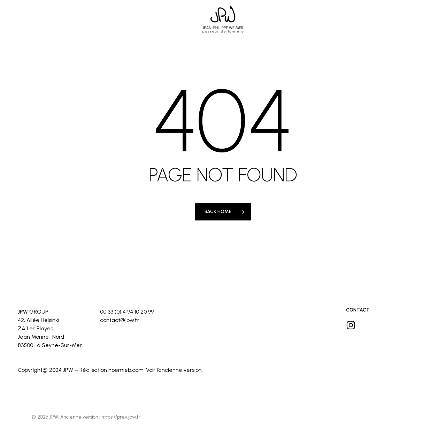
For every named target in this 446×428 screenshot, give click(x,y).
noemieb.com (126, 370)
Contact (358, 310)
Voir (150, 370)
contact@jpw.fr (119, 320)
